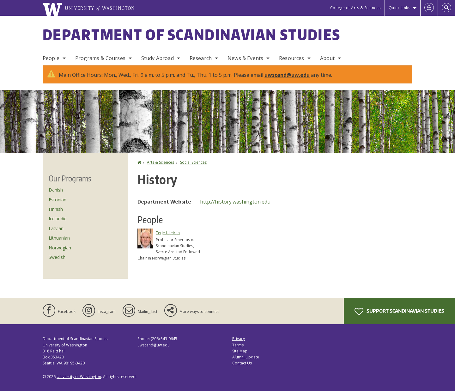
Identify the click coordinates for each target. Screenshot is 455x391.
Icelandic (57, 219)
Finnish (56, 209)
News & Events (245, 58)
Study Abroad (157, 58)
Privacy (238, 338)
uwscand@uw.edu (287, 74)
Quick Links (399, 7)
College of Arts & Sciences (355, 7)
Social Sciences (193, 162)
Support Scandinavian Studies (399, 311)
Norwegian (60, 248)
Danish (56, 190)
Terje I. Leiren (168, 232)
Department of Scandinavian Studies (191, 34)
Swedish (57, 257)
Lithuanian (59, 238)
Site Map (239, 351)
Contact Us (242, 363)
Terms (238, 345)
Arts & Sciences (160, 162)
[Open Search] (446, 8)
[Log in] (429, 8)
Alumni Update (245, 357)
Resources (291, 58)
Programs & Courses (100, 58)
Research (201, 58)
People (51, 58)
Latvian (56, 228)
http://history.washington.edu (235, 201)
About (327, 58)
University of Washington (79, 376)
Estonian (57, 200)
